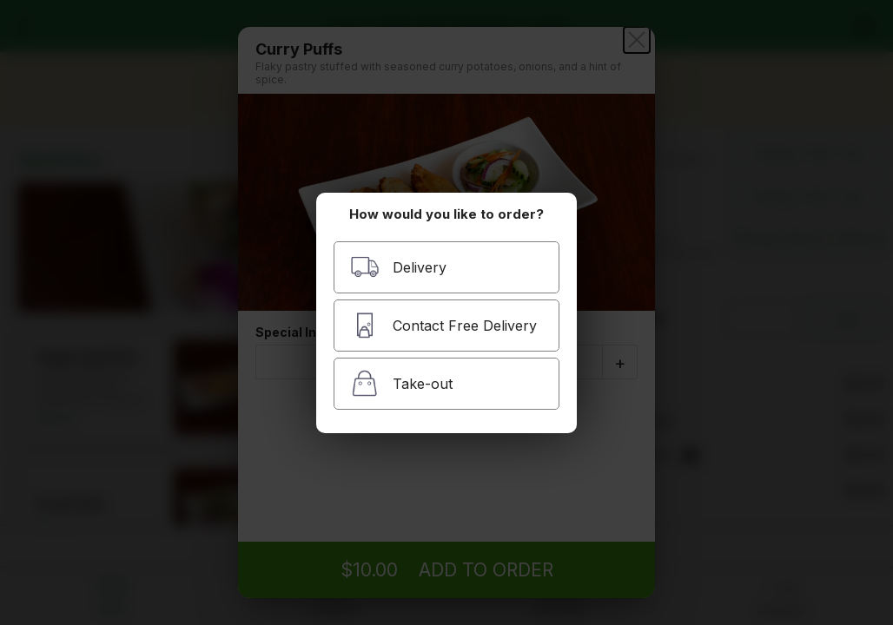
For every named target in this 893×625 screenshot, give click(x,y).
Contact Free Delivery (443, 325)
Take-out (401, 383)
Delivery (398, 266)
